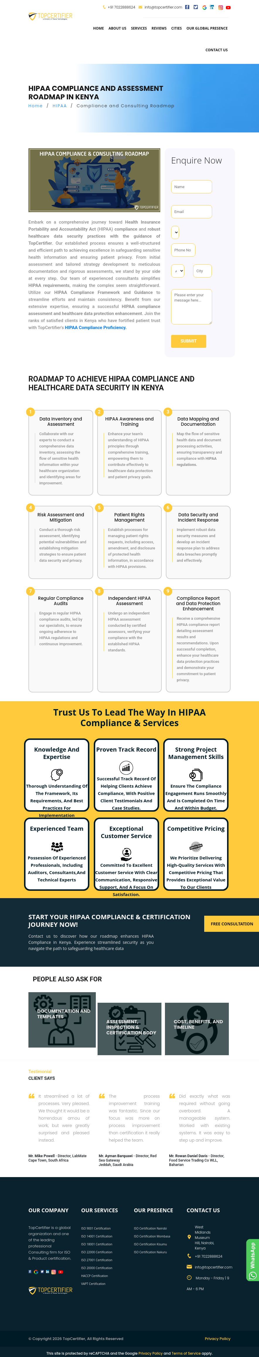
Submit (188, 341)
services (139, 28)
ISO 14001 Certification (96, 1236)
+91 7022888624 (121, 7)
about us (117, 28)
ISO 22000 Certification (96, 1252)
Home (98, 28)
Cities (176, 28)
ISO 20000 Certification (96, 1268)
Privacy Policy (218, 1338)
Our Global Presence (207, 28)
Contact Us (216, 49)
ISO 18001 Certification (96, 1244)
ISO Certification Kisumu (150, 1244)
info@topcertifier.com (160, 7)
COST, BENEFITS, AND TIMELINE (198, 1021)
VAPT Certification (93, 1284)
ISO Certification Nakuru (150, 1252)
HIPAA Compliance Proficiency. (96, 327)
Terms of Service (186, 1353)
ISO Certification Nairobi (150, 1228)
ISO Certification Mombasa (152, 1236)
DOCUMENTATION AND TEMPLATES (64, 1010)
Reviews (158, 28)
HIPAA (60, 106)
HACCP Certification (94, 1276)
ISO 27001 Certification (96, 1260)
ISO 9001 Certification (96, 1228)
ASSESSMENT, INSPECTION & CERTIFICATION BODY (131, 1024)
